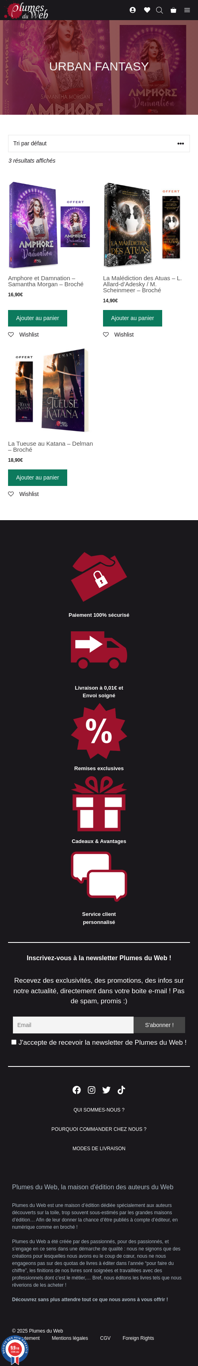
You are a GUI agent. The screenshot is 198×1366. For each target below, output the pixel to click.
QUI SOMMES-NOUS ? (99, 1110)
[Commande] (99, 143)
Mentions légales (70, 1338)
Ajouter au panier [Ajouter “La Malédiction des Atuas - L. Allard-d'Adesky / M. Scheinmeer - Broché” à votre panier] (132, 318)
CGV (105, 1338)
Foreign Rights (138, 1338)
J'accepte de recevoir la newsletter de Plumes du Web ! (98, 1042)
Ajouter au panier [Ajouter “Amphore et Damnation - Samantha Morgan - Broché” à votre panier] (37, 318)
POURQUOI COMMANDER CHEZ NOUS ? (99, 1129)
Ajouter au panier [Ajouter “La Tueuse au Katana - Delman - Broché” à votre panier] (37, 477)
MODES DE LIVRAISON (98, 1148)
